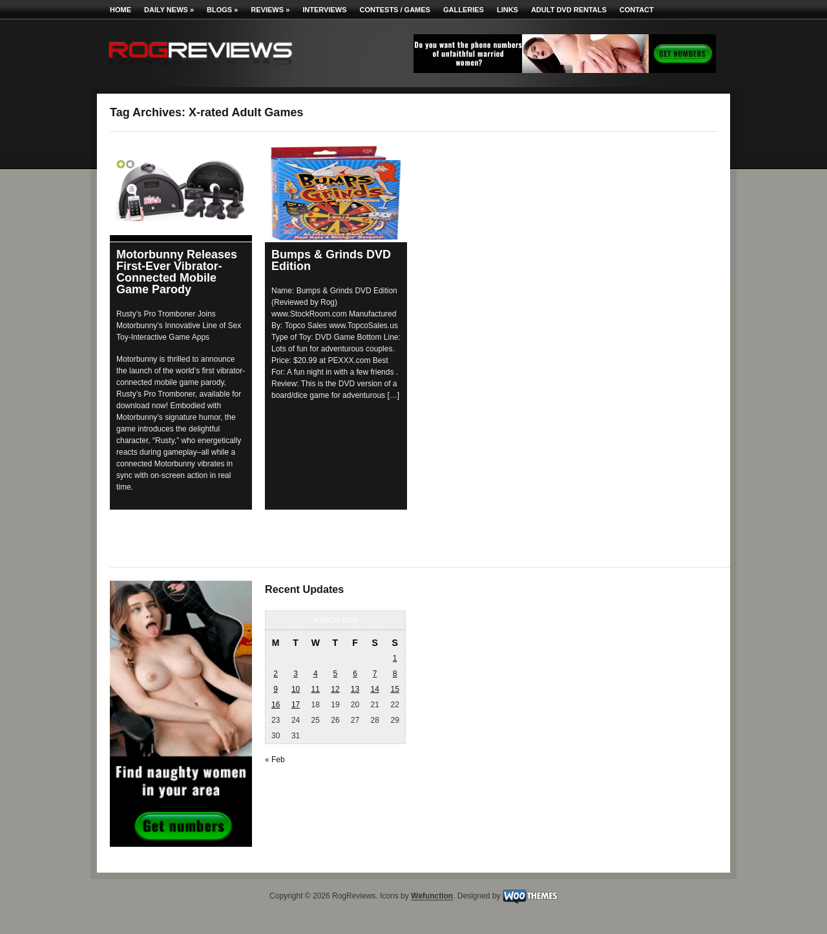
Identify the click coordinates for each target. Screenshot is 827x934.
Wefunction (432, 896)
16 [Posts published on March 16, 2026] (275, 704)
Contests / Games (395, 10)
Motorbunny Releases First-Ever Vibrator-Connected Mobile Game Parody (176, 272)
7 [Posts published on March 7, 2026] (375, 673)
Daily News (169, 10)
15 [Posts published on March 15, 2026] (394, 689)
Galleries (463, 10)
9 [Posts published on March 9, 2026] (275, 689)
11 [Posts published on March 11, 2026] (315, 689)
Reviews (270, 10)
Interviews (324, 10)
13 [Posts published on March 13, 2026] (355, 689)
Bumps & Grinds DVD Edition (331, 260)
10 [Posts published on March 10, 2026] (295, 689)
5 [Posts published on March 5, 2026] (335, 673)
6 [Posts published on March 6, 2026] (355, 673)
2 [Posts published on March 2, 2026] (275, 673)
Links (507, 10)
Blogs (222, 10)
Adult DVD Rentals (569, 10)
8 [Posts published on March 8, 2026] (395, 673)
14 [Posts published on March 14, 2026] (374, 689)
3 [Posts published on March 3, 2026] (295, 673)
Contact (637, 10)
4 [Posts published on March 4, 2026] (315, 673)
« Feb (275, 759)
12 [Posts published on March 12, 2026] (335, 689)
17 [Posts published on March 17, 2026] (295, 704)
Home (120, 10)
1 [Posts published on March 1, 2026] (395, 658)
